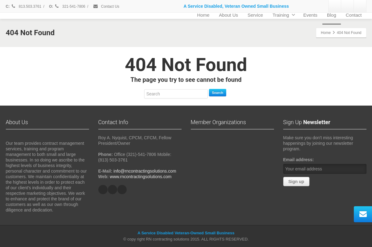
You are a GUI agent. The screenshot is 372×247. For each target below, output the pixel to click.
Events (310, 15)
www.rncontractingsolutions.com (140, 176)
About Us (228, 15)
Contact (354, 15)
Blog (331, 15)
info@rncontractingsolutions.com (144, 171)
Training (283, 15)
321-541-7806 (70, 6)
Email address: (298, 159)
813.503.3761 (26, 6)
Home (203, 15)
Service (255, 15)
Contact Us (106, 6)
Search (217, 92)
